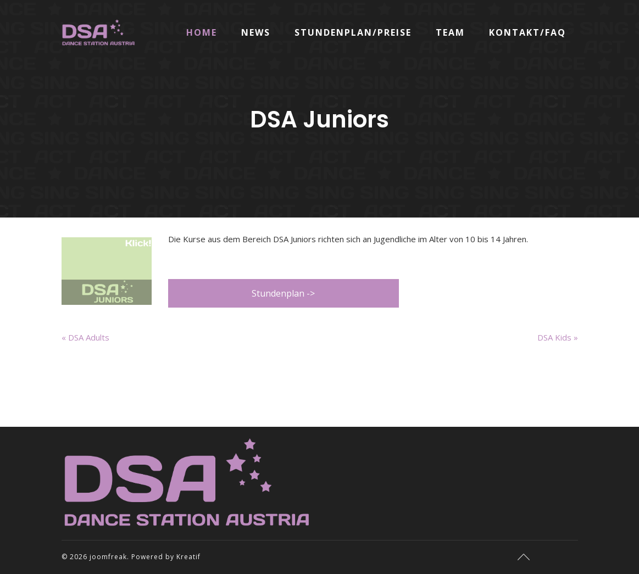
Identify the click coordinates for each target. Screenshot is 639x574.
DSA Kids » (557, 337)
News (255, 32)
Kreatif (188, 556)
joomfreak (108, 556)
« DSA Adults (85, 337)
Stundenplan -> (283, 293)
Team (450, 32)
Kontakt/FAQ (527, 32)
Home (201, 32)
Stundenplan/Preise (353, 32)
